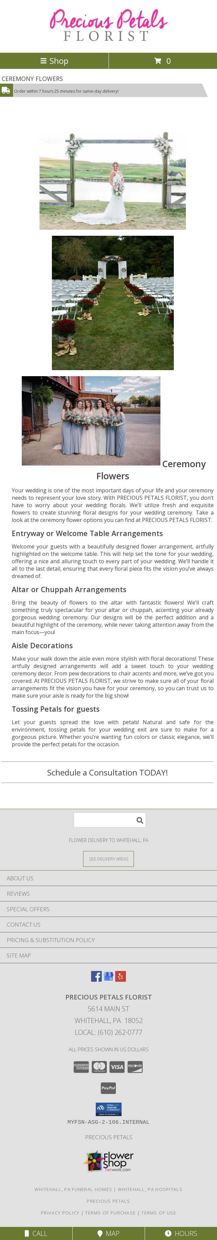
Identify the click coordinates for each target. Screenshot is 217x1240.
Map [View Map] (108, 1233)
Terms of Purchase (110, 1213)
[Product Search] (110, 820)
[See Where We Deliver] (108, 858)
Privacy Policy (60, 1213)
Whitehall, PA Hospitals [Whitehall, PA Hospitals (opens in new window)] (150, 1189)
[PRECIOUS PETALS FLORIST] (108, 43)
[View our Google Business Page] (108, 979)
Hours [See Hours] (181, 1233)
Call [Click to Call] (36, 1233)
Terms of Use (158, 1213)
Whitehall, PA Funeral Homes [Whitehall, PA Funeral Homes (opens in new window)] (73, 1189)
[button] (109, 1109)
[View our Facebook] (96, 979)
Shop (54, 60)
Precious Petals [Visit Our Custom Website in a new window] (108, 1137)
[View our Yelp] (120, 979)
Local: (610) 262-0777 (108, 1032)
